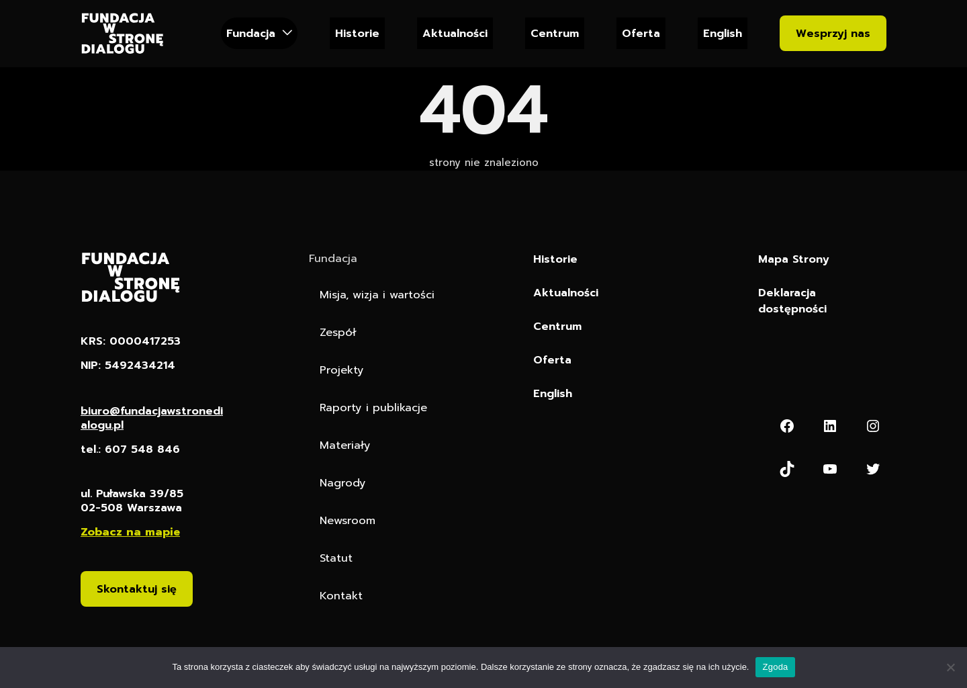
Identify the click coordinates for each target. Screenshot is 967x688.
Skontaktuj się (137, 589)
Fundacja (250, 33)
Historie (357, 33)
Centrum (555, 33)
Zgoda (775, 667)
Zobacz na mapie (130, 532)
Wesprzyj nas (833, 33)
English (722, 33)
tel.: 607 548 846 (130, 449)
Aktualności (455, 33)
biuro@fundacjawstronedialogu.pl (152, 418)
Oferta (641, 33)
